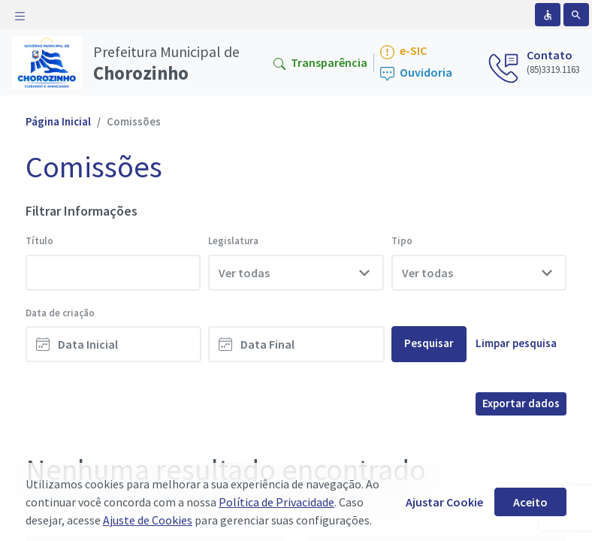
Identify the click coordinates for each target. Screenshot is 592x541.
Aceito (530, 501)
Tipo (401, 240)
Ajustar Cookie (444, 501)
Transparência (320, 62)
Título (39, 240)
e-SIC (403, 51)
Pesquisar (429, 343)
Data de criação (60, 313)
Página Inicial (58, 121)
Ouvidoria (416, 73)
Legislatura (233, 240)
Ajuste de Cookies (147, 519)
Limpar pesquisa (516, 343)
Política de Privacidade (276, 501)
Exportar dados (521, 403)
